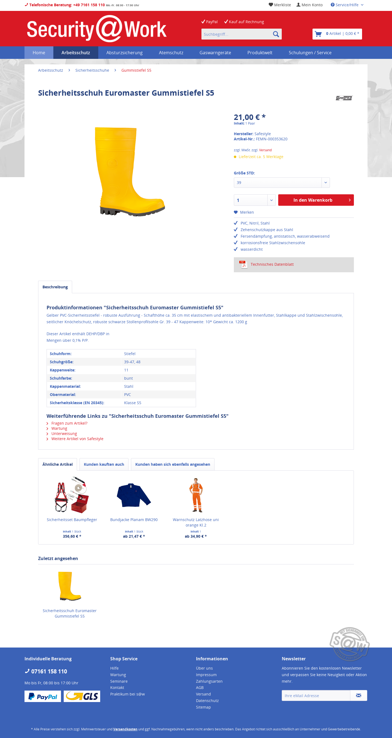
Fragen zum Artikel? (67, 423)
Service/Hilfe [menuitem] (345, 4)
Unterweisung (62, 433)
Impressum (206, 674)
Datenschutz (207, 700)
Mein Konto (309, 4)
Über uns (204, 668)
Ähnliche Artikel (57, 464)
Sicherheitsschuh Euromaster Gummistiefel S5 (70, 613)
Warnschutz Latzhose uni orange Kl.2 (196, 522)
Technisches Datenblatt (266, 264)
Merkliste (280, 4)
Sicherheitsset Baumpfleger (72, 519)
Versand (265, 150)
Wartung (57, 428)
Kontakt (117, 687)
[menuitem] (309, 4)
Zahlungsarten (209, 681)
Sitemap (203, 707)
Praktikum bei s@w (127, 694)
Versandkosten (125, 729)
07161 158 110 (45, 671)
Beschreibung (55, 286)
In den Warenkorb (322, 199)
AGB (200, 687)
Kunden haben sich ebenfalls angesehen (172, 464)
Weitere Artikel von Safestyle (75, 438)
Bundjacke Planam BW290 (134, 519)
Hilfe (114, 668)
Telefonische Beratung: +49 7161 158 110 (64, 4)
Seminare (119, 681)
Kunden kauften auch (104, 464)
